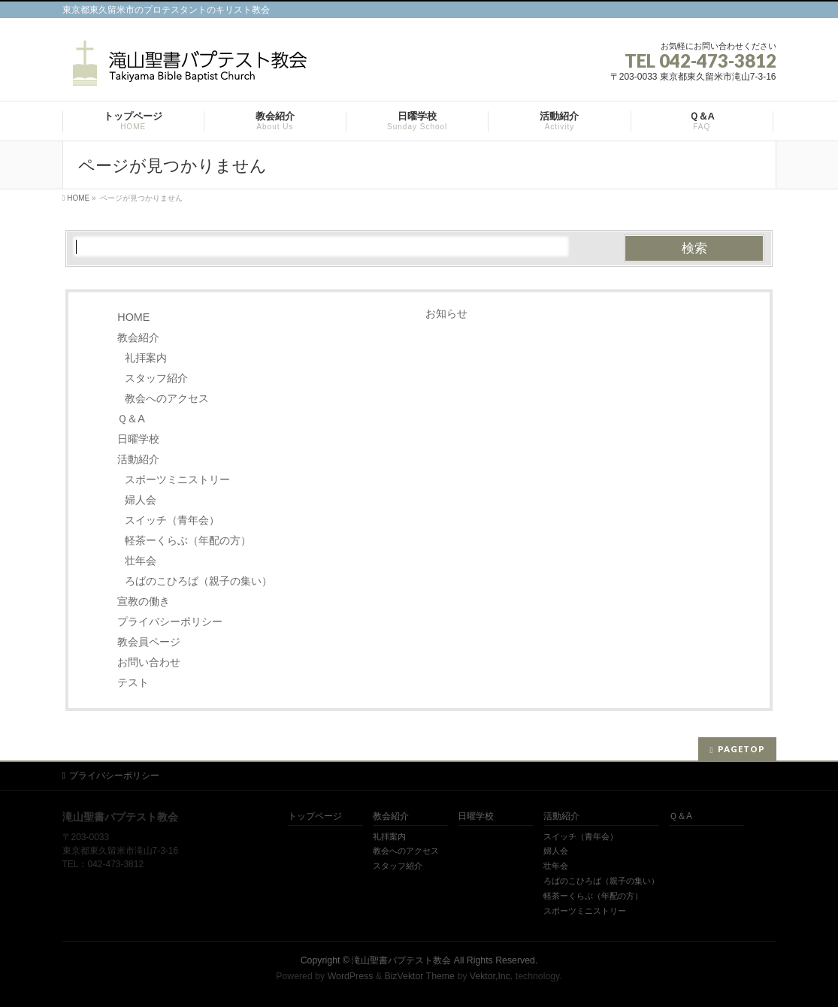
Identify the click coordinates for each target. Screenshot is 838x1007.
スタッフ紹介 (156, 378)
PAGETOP (741, 749)
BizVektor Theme (419, 976)
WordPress (351, 976)
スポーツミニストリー (177, 479)
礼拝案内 (146, 358)
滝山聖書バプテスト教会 (401, 960)
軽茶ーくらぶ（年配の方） (188, 540)
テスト (133, 682)
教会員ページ (148, 642)
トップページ (315, 816)
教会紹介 (138, 337)
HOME (133, 317)
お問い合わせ (148, 662)
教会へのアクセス (167, 398)
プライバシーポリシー (169, 621)
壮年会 (140, 561)
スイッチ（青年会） (172, 520)
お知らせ (446, 313)
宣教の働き (143, 601)
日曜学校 (138, 439)
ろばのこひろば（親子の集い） (198, 581)
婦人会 (140, 500)
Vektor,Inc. (491, 976)
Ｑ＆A (131, 419)
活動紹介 (138, 459)
